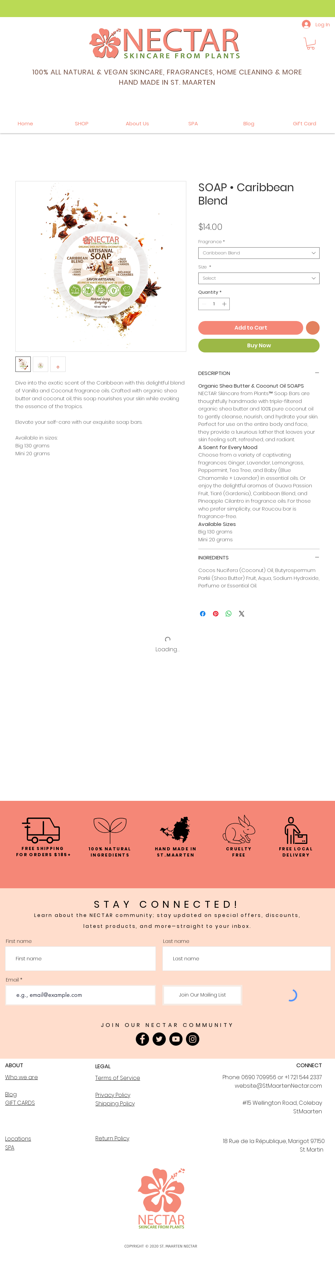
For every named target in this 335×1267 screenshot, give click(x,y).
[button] (311, 44)
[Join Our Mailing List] (202, 995)
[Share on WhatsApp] (229, 614)
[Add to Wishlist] (313, 328)
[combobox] (259, 253)
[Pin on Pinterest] (216, 614)
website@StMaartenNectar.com (278, 1086)
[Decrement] (203, 304)
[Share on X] (242, 614)
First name (19, 941)
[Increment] (225, 304)
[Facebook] (142, 1039)
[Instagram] (192, 1039)
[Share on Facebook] (203, 614)
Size (204, 267)
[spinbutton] (214, 304)
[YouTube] (176, 1039)
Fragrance (211, 242)
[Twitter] (159, 1039)
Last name (176, 941)
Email (12, 979)
